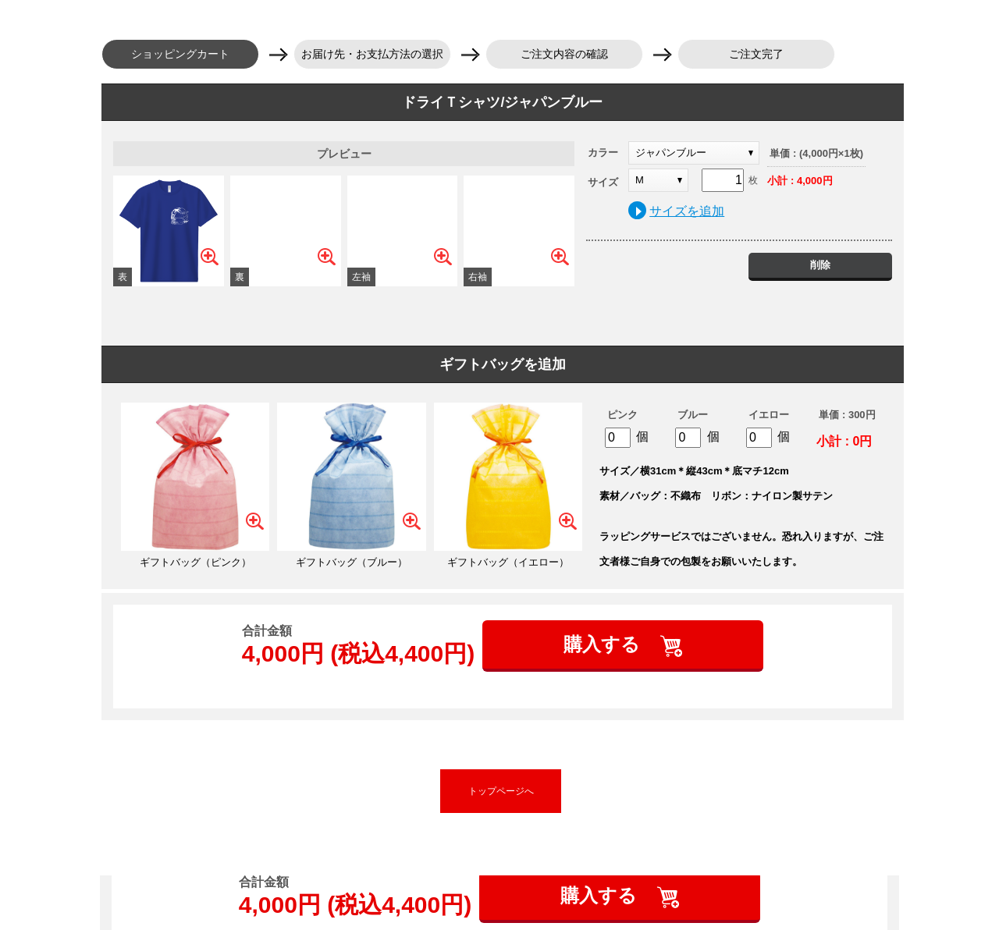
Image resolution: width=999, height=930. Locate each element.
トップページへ (501, 791)
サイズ (603, 182)
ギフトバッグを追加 (502, 364)
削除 (820, 265)
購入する (604, 644)
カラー (603, 152)
